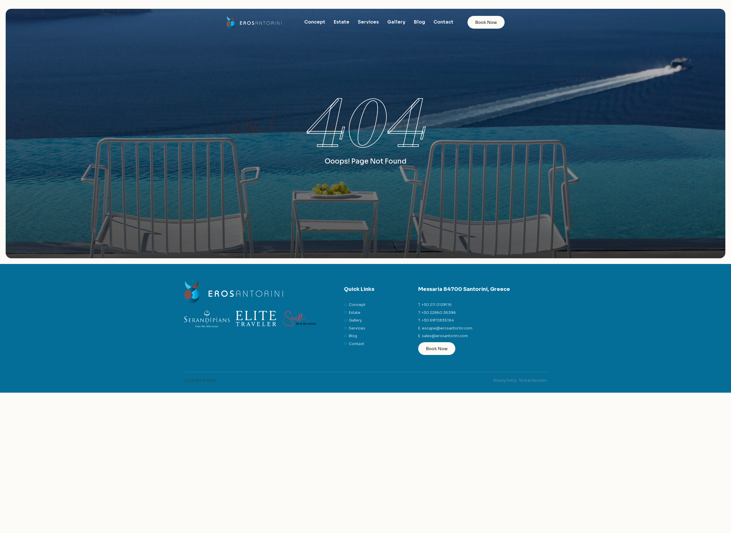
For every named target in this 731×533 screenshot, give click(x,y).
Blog (419, 22)
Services (368, 22)
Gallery (396, 22)
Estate (341, 22)
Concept (314, 22)
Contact (443, 22)
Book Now (486, 22)
